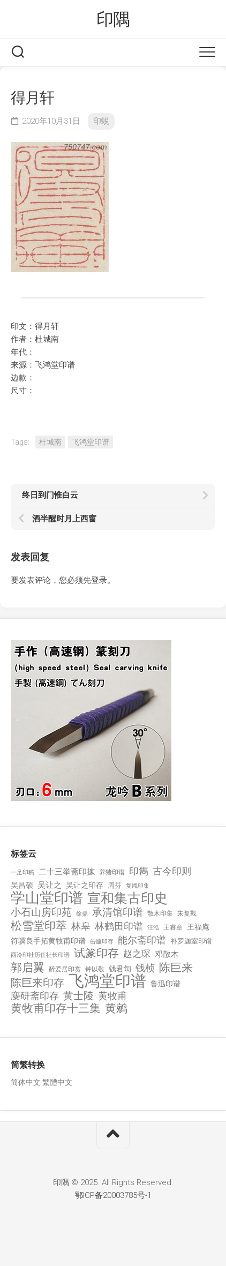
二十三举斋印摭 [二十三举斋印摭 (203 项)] (67, 872)
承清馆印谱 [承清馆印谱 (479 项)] (117, 912)
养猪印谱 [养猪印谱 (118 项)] (112, 872)
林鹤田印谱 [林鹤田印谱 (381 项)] (119, 926)
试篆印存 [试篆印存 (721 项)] (96, 953)
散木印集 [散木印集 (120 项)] (160, 913)
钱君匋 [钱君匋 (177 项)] (120, 968)
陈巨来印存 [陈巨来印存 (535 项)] (37, 983)
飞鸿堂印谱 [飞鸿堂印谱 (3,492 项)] (107, 981)
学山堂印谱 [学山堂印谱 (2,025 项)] (47, 898)
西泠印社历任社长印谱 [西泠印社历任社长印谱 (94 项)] (40, 955)
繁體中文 (57, 1082)
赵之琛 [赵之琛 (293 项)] (136, 953)
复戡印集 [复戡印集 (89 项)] (137, 885)
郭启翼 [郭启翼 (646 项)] (27, 968)
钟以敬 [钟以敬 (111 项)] (94, 969)
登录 (99, 580)
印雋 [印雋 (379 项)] (138, 871)
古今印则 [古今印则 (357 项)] (172, 871)
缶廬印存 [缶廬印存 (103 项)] (102, 941)
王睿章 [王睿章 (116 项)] (173, 927)
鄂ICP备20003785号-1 (113, 1195)
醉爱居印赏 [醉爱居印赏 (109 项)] (65, 969)
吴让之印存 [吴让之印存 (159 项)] (84, 885)
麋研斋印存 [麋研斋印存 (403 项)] (35, 995)
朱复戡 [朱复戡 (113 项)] (187, 913)
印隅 (113, 19)
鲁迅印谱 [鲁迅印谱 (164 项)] (165, 983)
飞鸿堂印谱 (90, 442)
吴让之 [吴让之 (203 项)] (49, 885)
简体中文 (26, 1082)
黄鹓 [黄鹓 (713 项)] (116, 1008)
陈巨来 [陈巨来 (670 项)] (176, 968)
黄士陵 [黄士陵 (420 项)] (78, 996)
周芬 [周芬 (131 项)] (115, 885)
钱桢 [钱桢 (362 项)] (145, 967)
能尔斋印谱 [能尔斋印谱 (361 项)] (142, 940)
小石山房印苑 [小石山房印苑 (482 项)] (41, 912)
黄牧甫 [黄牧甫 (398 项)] (112, 995)
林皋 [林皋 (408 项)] (81, 926)
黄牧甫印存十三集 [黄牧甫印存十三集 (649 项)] (56, 1008)
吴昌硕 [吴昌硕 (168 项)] (22, 885)
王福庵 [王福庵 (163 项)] (198, 927)
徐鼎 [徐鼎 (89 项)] (82, 913)
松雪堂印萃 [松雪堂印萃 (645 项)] (39, 926)
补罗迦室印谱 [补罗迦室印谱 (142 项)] (191, 941)
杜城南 (50, 442)
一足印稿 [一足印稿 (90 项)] (22, 872)
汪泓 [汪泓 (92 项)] (153, 927)
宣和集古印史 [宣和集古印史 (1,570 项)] (127, 898)
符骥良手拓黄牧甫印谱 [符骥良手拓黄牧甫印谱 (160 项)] (48, 941)
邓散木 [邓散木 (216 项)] (167, 954)
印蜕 (101, 121)
